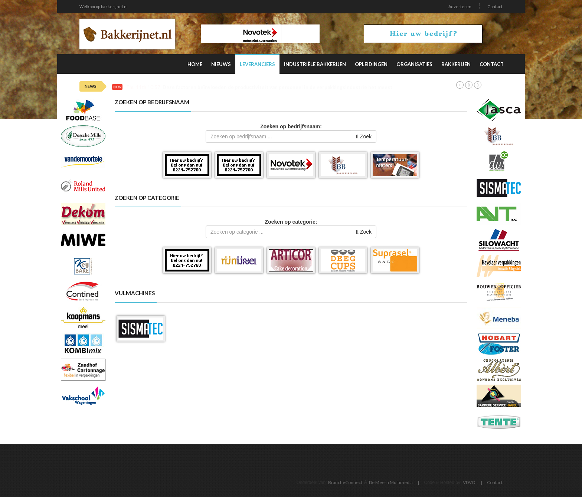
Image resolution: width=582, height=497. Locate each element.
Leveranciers (257, 64)
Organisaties (414, 64)
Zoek (364, 136)
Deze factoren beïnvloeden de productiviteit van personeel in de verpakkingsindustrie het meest (277, 87)
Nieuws (221, 64)
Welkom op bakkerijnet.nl (103, 6)
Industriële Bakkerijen (315, 64)
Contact (495, 6)
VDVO (469, 482)
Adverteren (459, 6)
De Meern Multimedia (391, 482)
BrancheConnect (345, 482)
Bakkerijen (456, 64)
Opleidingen (371, 64)
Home (194, 64)
